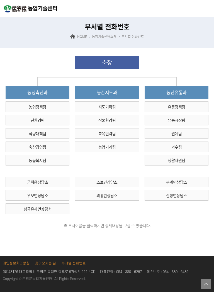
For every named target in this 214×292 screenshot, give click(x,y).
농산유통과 (176, 92)
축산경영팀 (37, 147)
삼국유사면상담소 (38, 208)
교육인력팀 (107, 133)
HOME (82, 36)
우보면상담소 (37, 195)
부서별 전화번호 (132, 36)
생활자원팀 (176, 160)
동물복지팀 (37, 160)
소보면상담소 (106, 182)
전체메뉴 (206, 9)
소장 (107, 62)
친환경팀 (38, 120)
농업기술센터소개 (104, 36)
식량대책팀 (37, 133)
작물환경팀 (107, 120)
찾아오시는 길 (45, 263)
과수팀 (176, 147)
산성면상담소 (176, 195)
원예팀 (176, 133)
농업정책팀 (37, 107)
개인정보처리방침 (16, 263)
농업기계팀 (107, 147)
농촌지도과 (107, 92)
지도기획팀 (107, 107)
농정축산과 (37, 92)
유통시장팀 (176, 120)
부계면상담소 (176, 182)
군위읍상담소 (37, 182)
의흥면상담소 (106, 195)
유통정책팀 (176, 107)
